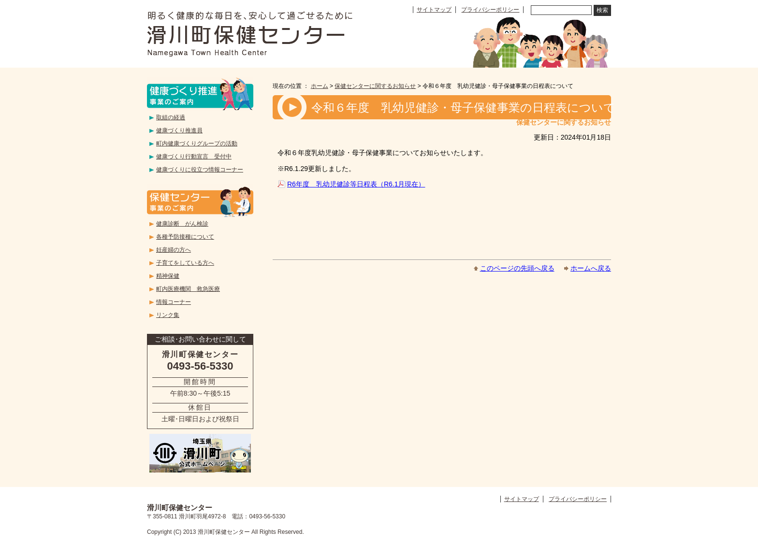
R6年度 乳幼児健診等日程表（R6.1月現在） (356, 184)
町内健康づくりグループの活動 (196, 143)
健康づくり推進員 (179, 130)
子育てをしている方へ (185, 262)
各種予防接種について (185, 236)
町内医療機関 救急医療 (188, 289)
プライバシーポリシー (490, 9)
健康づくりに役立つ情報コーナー (199, 169)
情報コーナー (173, 302)
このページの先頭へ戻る (517, 268)
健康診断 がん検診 (182, 223)
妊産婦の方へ (173, 249)
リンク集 (167, 315)
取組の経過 (170, 117)
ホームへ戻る (590, 268)
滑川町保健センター (249, 34)
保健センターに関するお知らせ (375, 86)
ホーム (319, 86)
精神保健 (167, 275)
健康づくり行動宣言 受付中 (194, 156)
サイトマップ (434, 9)
